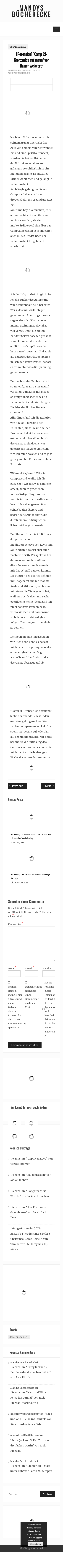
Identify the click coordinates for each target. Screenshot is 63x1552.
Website (46, 968)
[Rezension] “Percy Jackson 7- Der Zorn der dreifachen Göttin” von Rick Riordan (30, 1372)
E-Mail (29, 968)
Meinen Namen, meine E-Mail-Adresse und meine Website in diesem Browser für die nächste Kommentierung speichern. (16, 1007)
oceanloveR (17, 1413)
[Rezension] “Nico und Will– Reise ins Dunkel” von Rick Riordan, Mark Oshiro (28, 1397)
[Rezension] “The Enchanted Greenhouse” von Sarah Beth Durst (28, 1212)
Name (12, 968)
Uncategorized (18, 47)
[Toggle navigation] (56, 29)
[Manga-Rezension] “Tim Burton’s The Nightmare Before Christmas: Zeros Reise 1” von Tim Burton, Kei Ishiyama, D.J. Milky (30, 1239)
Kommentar (15, 924)
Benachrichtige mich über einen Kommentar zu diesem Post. (33, 995)
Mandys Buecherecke (19, 73)
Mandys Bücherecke (31, 11)
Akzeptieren (35, 1544)
